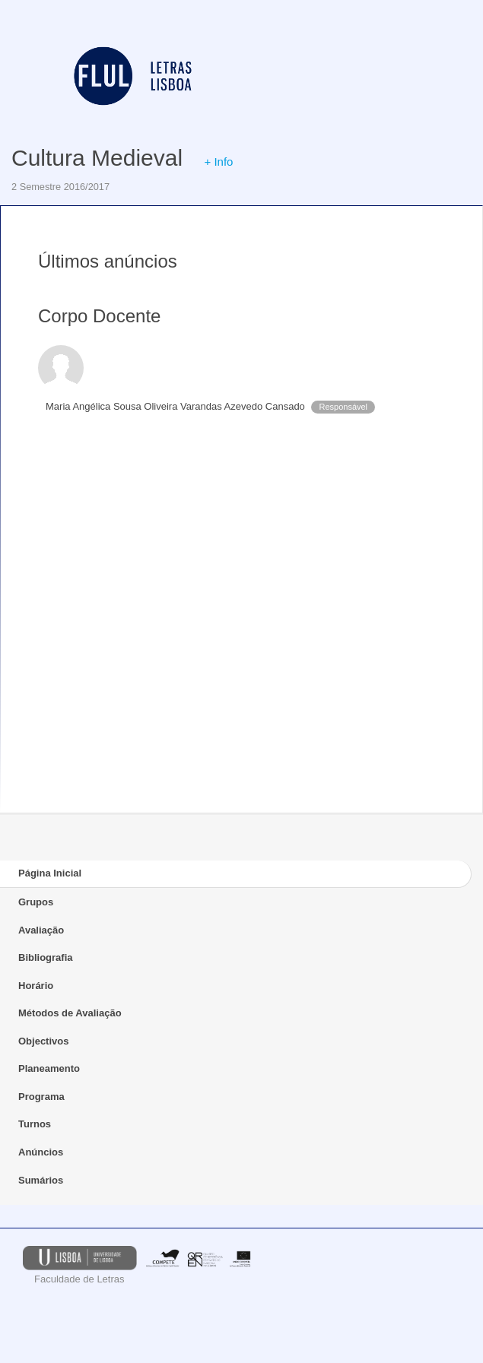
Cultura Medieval (97, 157)
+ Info (218, 161)
